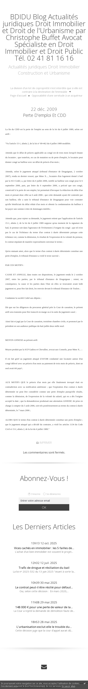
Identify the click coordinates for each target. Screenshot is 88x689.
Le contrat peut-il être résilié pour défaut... (44, 587)
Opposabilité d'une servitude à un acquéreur (57, 95)
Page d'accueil (18, 95)
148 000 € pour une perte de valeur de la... (44, 607)
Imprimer (44, 443)
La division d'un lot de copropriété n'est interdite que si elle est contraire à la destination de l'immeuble (46, 89)
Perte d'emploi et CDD (44, 115)
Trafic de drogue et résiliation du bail (44, 568)
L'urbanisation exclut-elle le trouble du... (44, 627)
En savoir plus (68, 686)
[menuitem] (46, 90)
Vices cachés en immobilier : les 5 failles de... (44, 548)
